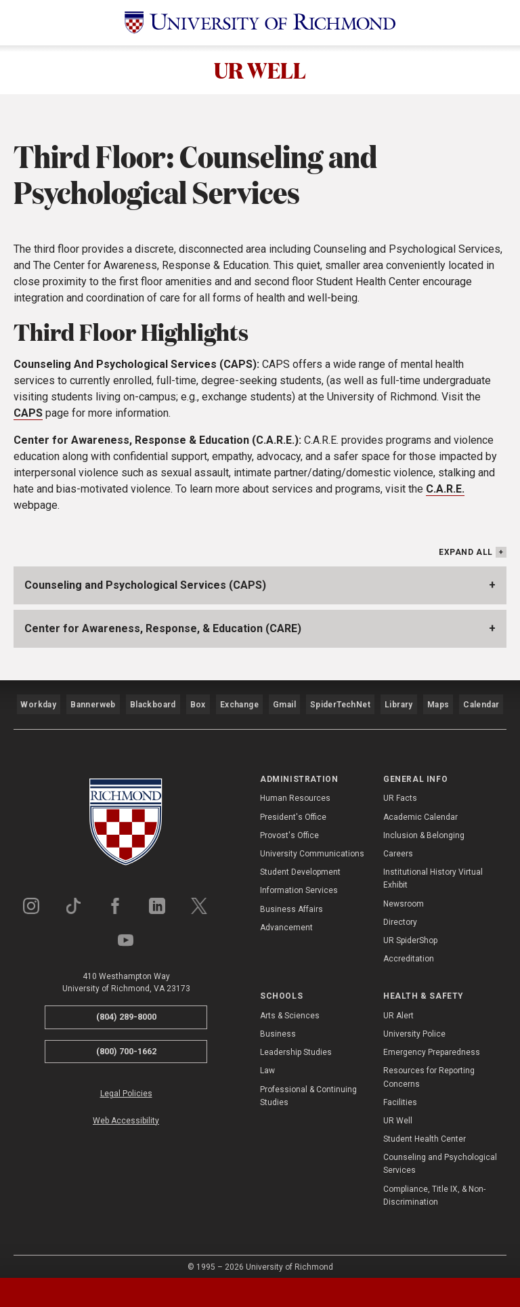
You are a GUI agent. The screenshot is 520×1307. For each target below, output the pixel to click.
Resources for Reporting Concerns (429, 1067)
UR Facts (400, 788)
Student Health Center (424, 1129)
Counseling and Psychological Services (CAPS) (145, 590)
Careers (398, 844)
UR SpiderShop (410, 931)
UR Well (397, 1111)
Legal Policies (126, 1084)
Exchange (239, 702)
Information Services (299, 881)
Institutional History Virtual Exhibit (433, 869)
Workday (38, 702)
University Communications (312, 844)
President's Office (293, 807)
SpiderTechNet (341, 702)
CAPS (28, 418)
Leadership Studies (296, 1042)
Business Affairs (291, 899)
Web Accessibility (126, 1110)
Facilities (400, 1092)
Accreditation (408, 949)
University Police (414, 1024)
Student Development (300, 862)
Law (267, 1061)
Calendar (481, 702)
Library (397, 702)
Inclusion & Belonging (423, 826)
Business (278, 1024)
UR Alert (398, 1006)
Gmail (286, 702)
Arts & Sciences (290, 1006)
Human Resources (295, 788)
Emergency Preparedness (431, 1042)
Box (197, 702)
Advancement (286, 918)
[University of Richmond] (260, 23)
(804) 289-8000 (126, 1007)
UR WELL (260, 72)
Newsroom (403, 893)
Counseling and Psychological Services (440, 1154)
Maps (437, 702)
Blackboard (152, 702)
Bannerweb (93, 702)
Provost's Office (289, 826)
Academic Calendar (420, 807)
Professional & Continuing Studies (308, 1086)
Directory (400, 912)
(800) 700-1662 (126, 1041)
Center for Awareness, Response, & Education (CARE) (162, 633)
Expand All (466, 557)
